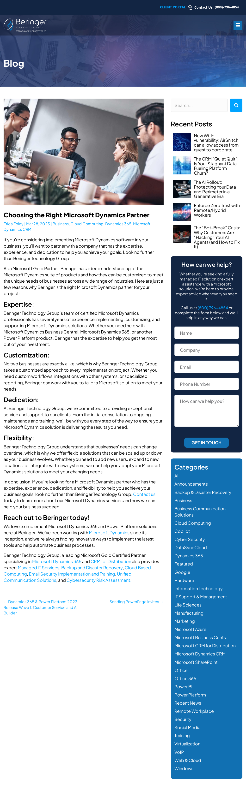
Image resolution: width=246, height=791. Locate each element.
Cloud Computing (87, 223)
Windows (183, 768)
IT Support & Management (200, 596)
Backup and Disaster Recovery (92, 567)
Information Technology (198, 588)
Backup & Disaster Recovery (202, 492)
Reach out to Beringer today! (47, 517)
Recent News (187, 703)
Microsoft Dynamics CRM (200, 653)
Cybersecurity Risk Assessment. (98, 580)
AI (176, 475)
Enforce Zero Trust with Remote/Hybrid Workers (217, 210)
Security (182, 719)
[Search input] (199, 105)
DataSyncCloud (190, 547)
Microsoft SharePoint (196, 662)
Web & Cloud (187, 760)
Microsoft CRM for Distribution (205, 645)
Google (182, 572)
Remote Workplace (194, 711)
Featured (183, 563)
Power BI (183, 686)
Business (61, 223)
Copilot (182, 531)
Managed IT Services (38, 567)
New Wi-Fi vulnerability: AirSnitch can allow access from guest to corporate (216, 142)
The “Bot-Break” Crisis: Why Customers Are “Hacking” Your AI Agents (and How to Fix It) (217, 237)
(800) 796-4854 (213, 307)
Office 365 (185, 678)
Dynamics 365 (118, 223)
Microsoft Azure (190, 629)
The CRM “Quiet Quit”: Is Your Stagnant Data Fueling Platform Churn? (216, 166)
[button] (236, 105)
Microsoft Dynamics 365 (56, 561)
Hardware (184, 580)
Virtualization (187, 743)
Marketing (184, 621)
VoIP (179, 752)
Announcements (191, 484)
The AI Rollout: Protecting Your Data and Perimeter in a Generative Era (215, 189)
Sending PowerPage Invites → (137, 601)
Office (181, 670)
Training (182, 735)
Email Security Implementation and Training (71, 574)
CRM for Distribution (111, 561)
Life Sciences (188, 604)
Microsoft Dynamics (109, 532)
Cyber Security (189, 539)
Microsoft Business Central (201, 637)
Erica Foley (14, 223)
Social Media (187, 727)
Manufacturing (188, 613)
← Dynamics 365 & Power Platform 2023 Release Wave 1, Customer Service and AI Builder (40, 607)
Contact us (144, 494)
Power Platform (190, 694)
